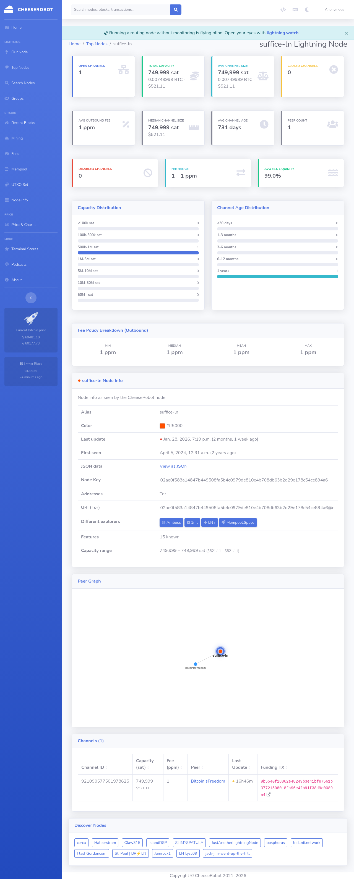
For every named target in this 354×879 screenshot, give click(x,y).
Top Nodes (97, 44)
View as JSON (174, 466)
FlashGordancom (91, 853)
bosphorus (276, 842)
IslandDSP (158, 842)
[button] (336, 9)
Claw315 (132, 842)
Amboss (171, 522)
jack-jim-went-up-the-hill (227, 853)
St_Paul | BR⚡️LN (130, 853)
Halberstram (105, 842)
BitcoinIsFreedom (208, 781)
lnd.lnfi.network (306, 842)
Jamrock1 (163, 853)
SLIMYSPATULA (189, 842)
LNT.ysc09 (188, 853)
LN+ (209, 522)
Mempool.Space (238, 522)
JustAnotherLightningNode (235, 842)
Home (74, 44)
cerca (81, 842)
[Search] (121, 9)
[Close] (346, 33)
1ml (192, 522)
